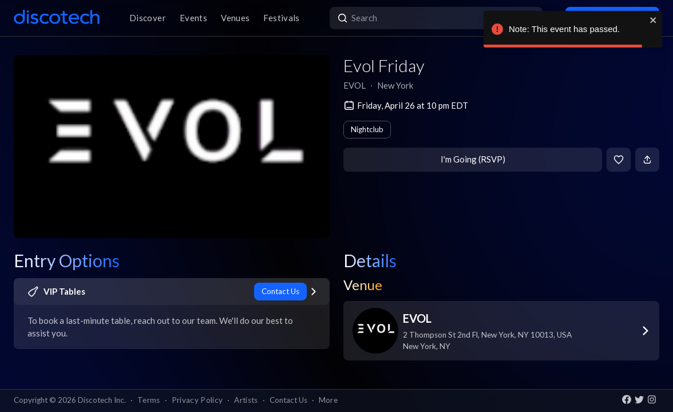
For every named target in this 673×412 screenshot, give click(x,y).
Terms (148, 400)
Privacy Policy (197, 400)
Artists (246, 400)
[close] (654, 20)
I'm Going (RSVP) (473, 159)
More (328, 400)
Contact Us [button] (288, 400)
